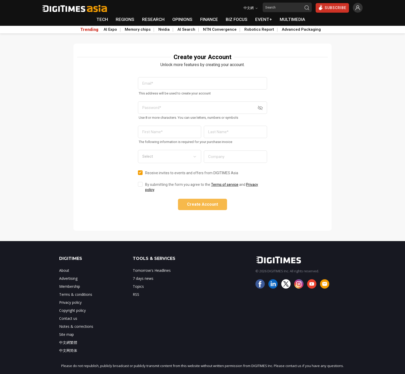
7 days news (143, 278)
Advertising (68, 278)
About (64, 270)
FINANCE (209, 19)
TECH (102, 19)
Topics (138, 286)
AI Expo (110, 29)
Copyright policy (72, 310)
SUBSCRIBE (332, 7)
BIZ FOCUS (236, 19)
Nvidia (164, 29)
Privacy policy (70, 302)
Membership (69, 286)
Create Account (202, 204)
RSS (136, 294)
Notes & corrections (76, 326)
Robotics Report (259, 29)
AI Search (186, 29)
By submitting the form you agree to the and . (201, 187)
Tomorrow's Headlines (152, 270)
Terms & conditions (75, 294)
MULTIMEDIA (292, 19)
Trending (89, 30)
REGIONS (125, 19)
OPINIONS (182, 19)
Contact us (68, 318)
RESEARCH (153, 19)
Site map (66, 334)
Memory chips (138, 29)
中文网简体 (68, 350)
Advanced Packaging (301, 29)
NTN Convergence (220, 29)
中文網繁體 (68, 342)
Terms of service (224, 184)
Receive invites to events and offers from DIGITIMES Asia (191, 173)
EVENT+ (263, 19)
